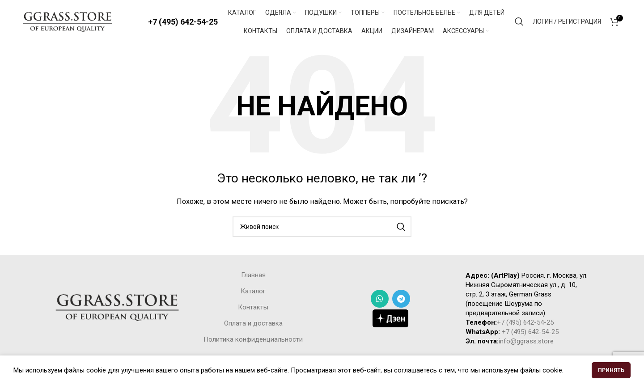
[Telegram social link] (401, 300)
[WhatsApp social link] (380, 300)
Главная (253, 277)
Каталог (253, 293)
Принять (611, 370)
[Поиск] (519, 22)
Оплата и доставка (253, 325)
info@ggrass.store (526, 343)
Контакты (253, 309)
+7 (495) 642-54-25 (183, 22)
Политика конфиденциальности (253, 341)
